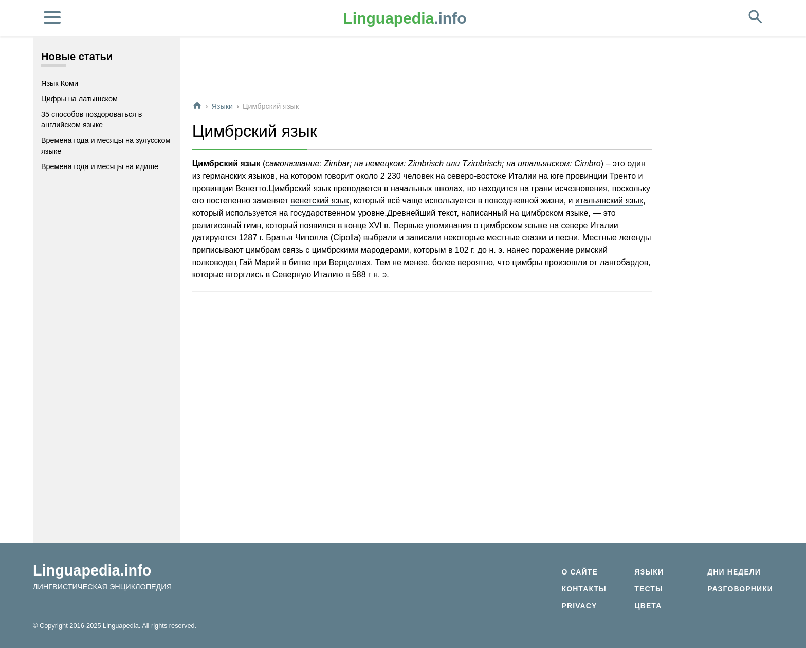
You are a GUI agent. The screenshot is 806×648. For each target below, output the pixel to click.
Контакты (583, 589)
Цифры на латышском (79, 99)
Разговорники (740, 589)
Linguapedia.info (92, 570)
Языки (222, 106)
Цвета (648, 606)
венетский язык (319, 200)
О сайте (579, 572)
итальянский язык (609, 200)
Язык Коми (59, 83)
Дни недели (734, 572)
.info (405, 18)
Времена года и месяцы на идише (99, 166)
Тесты (648, 589)
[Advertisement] (422, 69)
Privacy (579, 606)
